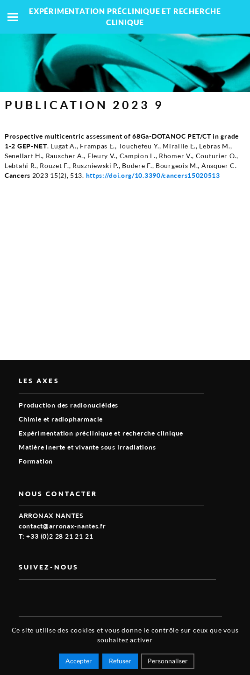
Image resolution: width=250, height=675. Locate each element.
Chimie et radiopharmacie (61, 419)
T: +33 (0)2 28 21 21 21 (56, 536)
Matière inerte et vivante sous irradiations (87, 447)
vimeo (24, 594)
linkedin (45, 594)
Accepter (78, 661)
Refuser (120, 661)
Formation (36, 461)
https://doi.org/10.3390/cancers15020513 (153, 175)
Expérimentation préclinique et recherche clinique (101, 433)
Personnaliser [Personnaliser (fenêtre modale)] (168, 661)
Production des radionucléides (68, 405)
